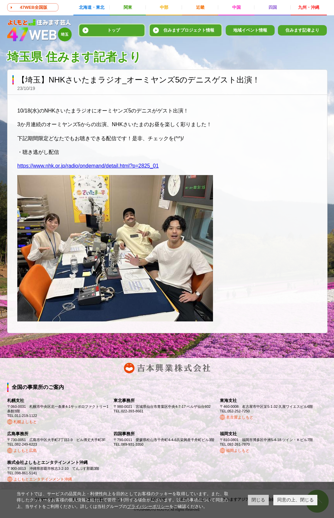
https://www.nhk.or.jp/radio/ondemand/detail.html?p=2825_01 (88, 166)
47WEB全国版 (33, 7)
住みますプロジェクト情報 (188, 30)
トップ (113, 30)
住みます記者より (302, 30)
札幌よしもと (25, 422)
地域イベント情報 (250, 30)
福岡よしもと (238, 450)
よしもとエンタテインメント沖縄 (42, 479)
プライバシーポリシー (148, 506)
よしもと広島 (25, 450)
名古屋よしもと (239, 417)
